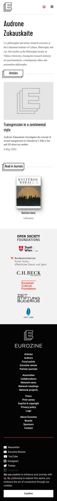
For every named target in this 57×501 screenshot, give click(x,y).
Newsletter (12, 447)
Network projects (28, 389)
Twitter (9, 465)
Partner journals (28, 369)
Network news (28, 382)
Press (28, 396)
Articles (28, 354)
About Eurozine (28, 417)
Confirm (28, 493)
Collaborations (28, 378)
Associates (28, 375)
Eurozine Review (15, 452)
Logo (28, 410)
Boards (28, 420)
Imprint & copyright (28, 403)
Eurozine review (28, 365)
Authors (28, 357)
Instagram (11, 461)
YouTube (11, 456)
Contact (28, 428)
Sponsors (28, 424)
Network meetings (28, 386)
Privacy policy (28, 407)
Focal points (28, 361)
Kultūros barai (28, 212)
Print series (28, 399)
